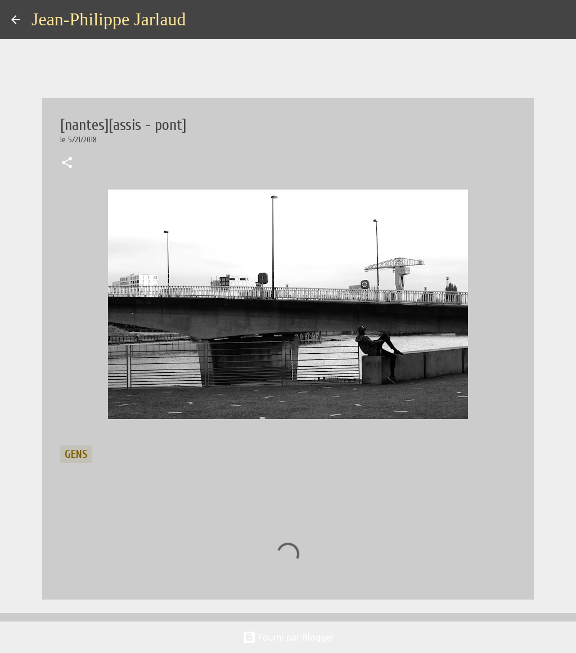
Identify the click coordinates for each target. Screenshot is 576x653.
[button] (67, 164)
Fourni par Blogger (288, 637)
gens (76, 454)
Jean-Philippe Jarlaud (109, 19)
